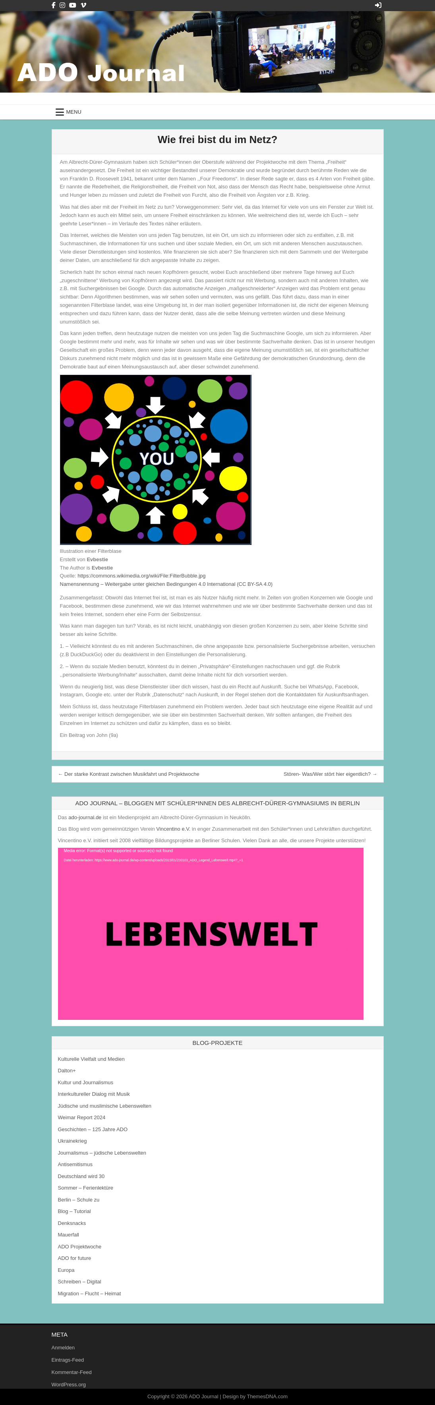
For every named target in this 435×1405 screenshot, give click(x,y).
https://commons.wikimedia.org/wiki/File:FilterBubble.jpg (141, 576)
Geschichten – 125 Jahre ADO (93, 1129)
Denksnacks (72, 1223)
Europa (66, 1270)
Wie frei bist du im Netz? (218, 139)
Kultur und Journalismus (85, 1082)
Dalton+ (67, 1071)
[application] (210, 934)
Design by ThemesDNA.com (255, 1396)
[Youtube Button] (72, 5)
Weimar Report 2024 (82, 1117)
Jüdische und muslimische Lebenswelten (105, 1106)
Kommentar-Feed (72, 1372)
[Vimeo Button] (83, 5)
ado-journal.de (84, 817)
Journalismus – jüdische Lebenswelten (102, 1153)
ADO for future (74, 1258)
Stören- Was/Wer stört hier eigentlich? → (330, 774)
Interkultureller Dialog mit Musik (94, 1094)
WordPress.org (69, 1385)
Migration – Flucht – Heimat (89, 1293)
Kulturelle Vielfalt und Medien (91, 1059)
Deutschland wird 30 (81, 1176)
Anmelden (63, 1348)
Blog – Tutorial (74, 1211)
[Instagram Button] (62, 5)
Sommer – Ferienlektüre (85, 1188)
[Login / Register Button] (378, 5)
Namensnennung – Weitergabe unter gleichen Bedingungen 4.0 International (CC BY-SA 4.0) (166, 584)
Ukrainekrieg (72, 1141)
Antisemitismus (75, 1164)
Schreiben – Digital (79, 1282)
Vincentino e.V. (173, 829)
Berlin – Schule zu (79, 1200)
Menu (73, 112)
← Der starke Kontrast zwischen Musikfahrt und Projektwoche (128, 774)
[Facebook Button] (54, 5)
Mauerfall (68, 1235)
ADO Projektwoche (80, 1247)
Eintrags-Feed (68, 1360)
